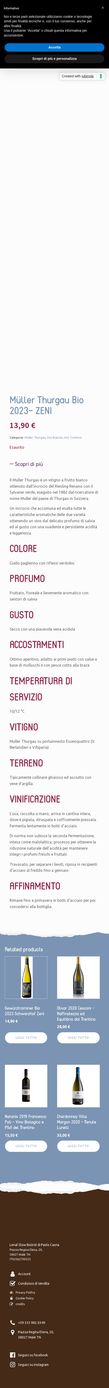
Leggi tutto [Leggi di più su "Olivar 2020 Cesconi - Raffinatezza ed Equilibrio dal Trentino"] (78, 1037)
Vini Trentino (73, 437)
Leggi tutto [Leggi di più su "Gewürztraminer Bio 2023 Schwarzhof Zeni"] (26, 1037)
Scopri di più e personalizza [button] (54, 59)
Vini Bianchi (55, 437)
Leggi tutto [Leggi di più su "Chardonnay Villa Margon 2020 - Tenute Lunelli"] (78, 1146)
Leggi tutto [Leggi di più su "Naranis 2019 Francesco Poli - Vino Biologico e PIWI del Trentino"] (26, 1146)
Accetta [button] (54, 47)
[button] (103, 8)
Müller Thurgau (35, 437)
